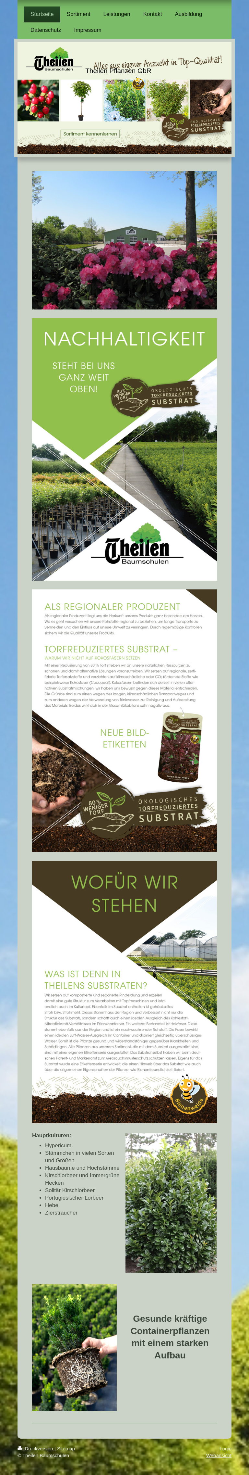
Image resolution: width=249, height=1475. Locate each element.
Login (225, 1448)
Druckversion (36, 1448)
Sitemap (66, 1448)
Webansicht (218, 1455)
